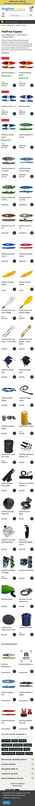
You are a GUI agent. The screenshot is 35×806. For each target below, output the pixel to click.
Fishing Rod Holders (8, 753)
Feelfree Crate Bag (26, 570)
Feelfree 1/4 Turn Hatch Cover (25, 600)
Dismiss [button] (6, 802)
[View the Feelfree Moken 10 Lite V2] (32, 149)
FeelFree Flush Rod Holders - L (26, 484)
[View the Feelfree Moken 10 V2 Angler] (14, 178)
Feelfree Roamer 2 (26, 664)
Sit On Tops (6, 741)
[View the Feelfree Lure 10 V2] (32, 234)
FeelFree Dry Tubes (26, 426)
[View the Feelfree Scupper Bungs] (14, 435)
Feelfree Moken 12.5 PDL (25, 199)
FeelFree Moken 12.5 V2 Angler (25, 169)
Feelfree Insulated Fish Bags (8, 571)
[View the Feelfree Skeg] (14, 608)
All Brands (10, 25)
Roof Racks (20, 753)
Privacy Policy (17, 786)
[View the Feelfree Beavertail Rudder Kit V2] (32, 550)
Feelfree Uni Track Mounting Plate (8, 541)
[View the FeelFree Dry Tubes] (32, 435)
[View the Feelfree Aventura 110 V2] (14, 262)
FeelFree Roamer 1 (8, 73)
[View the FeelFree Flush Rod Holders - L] (32, 492)
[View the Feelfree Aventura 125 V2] (32, 262)
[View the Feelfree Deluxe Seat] (32, 378)
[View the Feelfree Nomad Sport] (32, 87)
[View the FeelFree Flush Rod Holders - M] (32, 464)
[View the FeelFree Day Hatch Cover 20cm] (14, 636)
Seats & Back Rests (16, 749)
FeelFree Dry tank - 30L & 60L (8, 455)
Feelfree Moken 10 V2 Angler (8, 169)
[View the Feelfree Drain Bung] (32, 520)
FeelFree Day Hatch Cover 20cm (8, 628)
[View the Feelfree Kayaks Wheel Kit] (14, 520)
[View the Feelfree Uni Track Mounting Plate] (14, 550)
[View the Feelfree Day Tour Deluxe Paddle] (32, 319)
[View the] (14, 673)
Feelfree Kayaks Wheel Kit (7, 513)
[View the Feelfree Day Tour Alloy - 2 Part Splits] (14, 350)
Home (3, 25)
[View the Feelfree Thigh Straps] (14, 406)
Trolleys (26, 749)
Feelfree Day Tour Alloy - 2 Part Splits (8, 340)
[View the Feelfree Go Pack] (32, 636)
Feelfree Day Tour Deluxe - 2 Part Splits (25, 341)
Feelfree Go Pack (25, 627)
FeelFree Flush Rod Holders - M (26, 455)
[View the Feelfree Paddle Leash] (32, 406)
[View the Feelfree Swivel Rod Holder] (14, 492)
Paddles (5, 749)
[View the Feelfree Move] (32, 115)
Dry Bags (29, 753)
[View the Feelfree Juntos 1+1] (14, 115)
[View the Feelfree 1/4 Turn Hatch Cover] (32, 608)
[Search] (31, 15)
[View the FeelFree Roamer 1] (14, 87)
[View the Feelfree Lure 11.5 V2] (14, 234)
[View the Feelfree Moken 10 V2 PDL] (14, 206)
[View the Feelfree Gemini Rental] (32, 291)
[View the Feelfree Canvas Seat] (14, 378)
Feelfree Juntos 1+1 (8, 106)
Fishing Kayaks (7, 745)
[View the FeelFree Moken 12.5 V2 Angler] (32, 178)
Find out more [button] (15, 798)
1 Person (14, 741)
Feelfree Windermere (6, 665)
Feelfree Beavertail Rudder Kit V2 (26, 542)
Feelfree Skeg (6, 599)
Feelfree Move (24, 106)
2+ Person (23, 741)
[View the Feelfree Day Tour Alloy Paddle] (14, 319)
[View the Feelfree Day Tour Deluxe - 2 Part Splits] (32, 350)
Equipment (27, 745)
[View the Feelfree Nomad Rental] (14, 291)
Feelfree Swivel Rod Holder (7, 484)
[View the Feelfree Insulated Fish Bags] (14, 579)
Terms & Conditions (18, 784)
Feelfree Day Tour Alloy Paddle (8, 311)
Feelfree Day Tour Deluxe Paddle (25, 311)
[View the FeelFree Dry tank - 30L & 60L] (14, 464)
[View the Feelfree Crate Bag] (32, 579)
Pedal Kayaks (18, 745)
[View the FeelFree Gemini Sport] (14, 149)
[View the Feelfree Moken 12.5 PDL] (32, 206)
